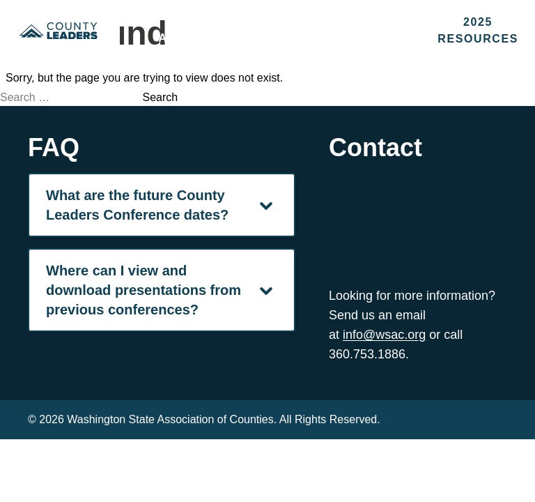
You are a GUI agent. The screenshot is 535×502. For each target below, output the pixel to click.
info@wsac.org (384, 335)
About (181, 38)
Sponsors (274, 38)
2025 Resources (477, 30)
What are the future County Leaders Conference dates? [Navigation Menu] (161, 205)
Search (160, 97)
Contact (373, 38)
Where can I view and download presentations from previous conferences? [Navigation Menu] (161, 290)
